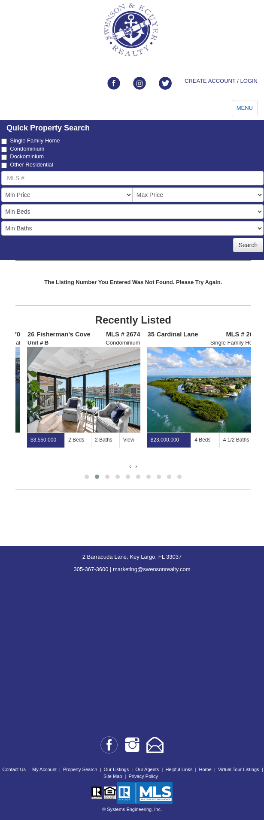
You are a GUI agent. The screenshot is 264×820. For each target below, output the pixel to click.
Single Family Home (30, 140)
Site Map (112, 776)
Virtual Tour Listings (238, 769)
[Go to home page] (132, 30)
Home (205, 769)
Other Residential (27, 164)
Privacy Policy (143, 776)
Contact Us (13, 769)
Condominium (22, 148)
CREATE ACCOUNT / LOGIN (221, 81)
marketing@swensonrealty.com (152, 569)
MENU (245, 108)
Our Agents (147, 769)
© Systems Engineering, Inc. (132, 809)
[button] (87, 476)
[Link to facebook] (114, 83)
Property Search (80, 769)
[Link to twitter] (165, 83)
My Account (44, 769)
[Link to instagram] (139, 83)
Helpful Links (178, 769)
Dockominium (22, 156)
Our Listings (116, 769)
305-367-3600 (90, 569)
